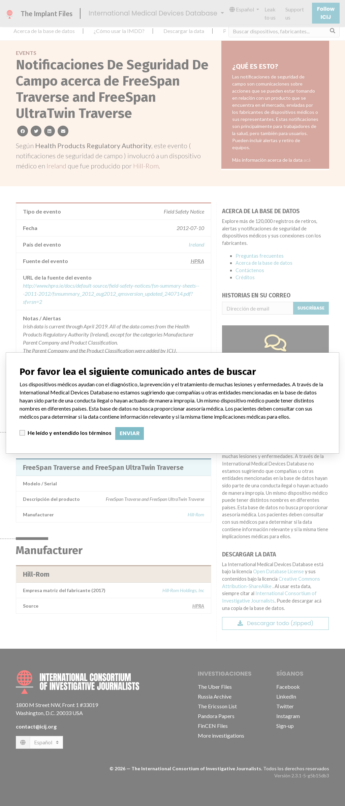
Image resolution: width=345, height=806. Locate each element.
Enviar (129, 433)
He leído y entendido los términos (70, 432)
